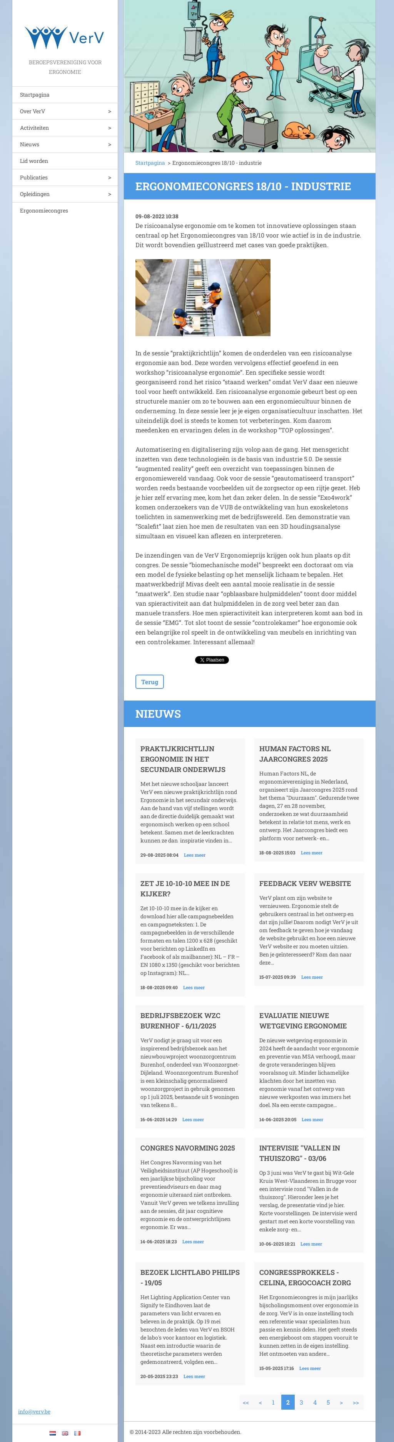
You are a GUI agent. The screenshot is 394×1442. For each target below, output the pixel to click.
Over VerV (32, 111)
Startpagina (35, 94)
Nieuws (29, 144)
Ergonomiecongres (44, 210)
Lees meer (194, 855)
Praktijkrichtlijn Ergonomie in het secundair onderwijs (182, 759)
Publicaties (34, 177)
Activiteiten (34, 127)
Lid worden (34, 160)
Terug (149, 682)
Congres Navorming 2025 (187, 1147)
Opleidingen (35, 194)
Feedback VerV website (305, 883)
